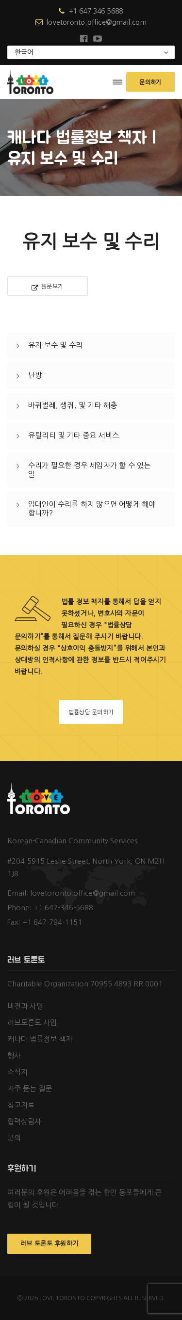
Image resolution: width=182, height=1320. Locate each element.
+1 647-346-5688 (63, 907)
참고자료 (20, 1105)
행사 (14, 1055)
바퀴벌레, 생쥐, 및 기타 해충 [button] (72, 405)
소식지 (17, 1072)
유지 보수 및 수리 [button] (55, 345)
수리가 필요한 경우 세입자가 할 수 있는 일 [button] (89, 470)
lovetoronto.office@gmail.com (91, 22)
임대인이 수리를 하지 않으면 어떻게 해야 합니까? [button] (91, 508)
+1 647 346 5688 (91, 11)
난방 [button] (35, 375)
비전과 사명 (25, 1006)
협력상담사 (24, 1121)
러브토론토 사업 (32, 1022)
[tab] (91, 346)
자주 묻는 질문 (29, 1088)
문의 (14, 1138)
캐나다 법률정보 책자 (39, 1039)
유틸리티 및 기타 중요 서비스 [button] (73, 435)
